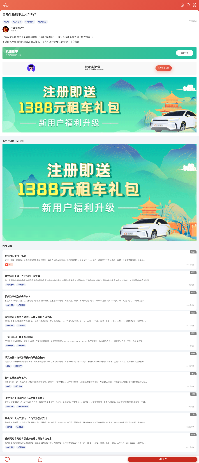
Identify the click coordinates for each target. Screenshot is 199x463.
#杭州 (6, 22)
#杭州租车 (29, 22)
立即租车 (162, 459)
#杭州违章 (17, 22)
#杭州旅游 (42, 22)
